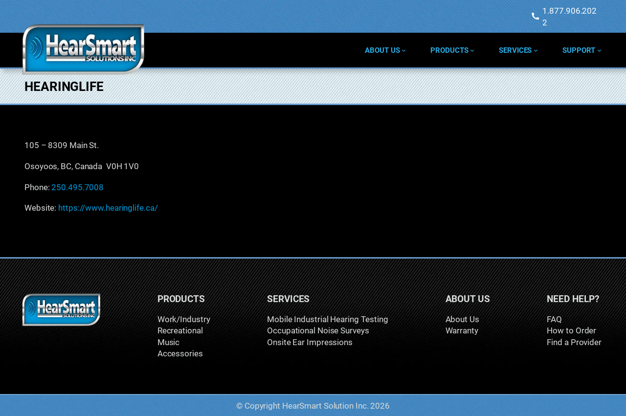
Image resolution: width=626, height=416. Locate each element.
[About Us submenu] (404, 50)
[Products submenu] (472, 50)
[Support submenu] (599, 50)
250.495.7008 (77, 187)
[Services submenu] (536, 50)
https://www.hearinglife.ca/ (107, 207)
